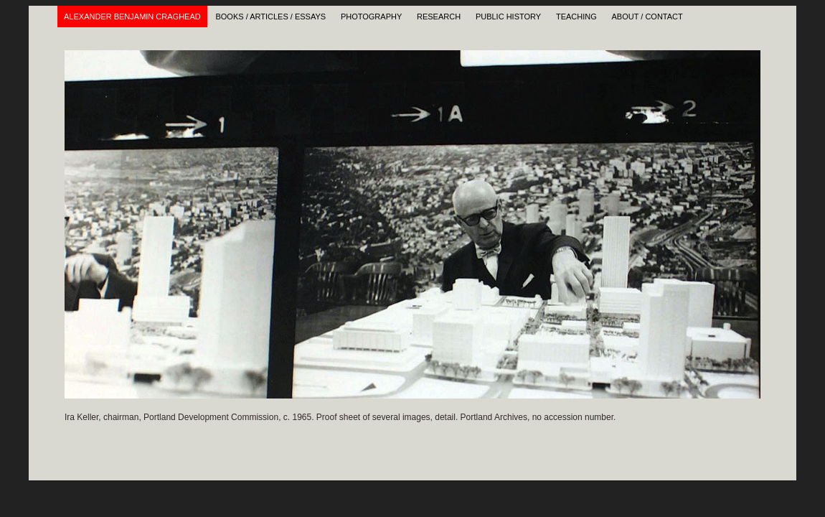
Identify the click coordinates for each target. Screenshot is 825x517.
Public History (508, 16)
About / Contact (647, 16)
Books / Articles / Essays (270, 16)
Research (439, 16)
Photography (371, 16)
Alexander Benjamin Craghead (132, 16)
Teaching (576, 16)
